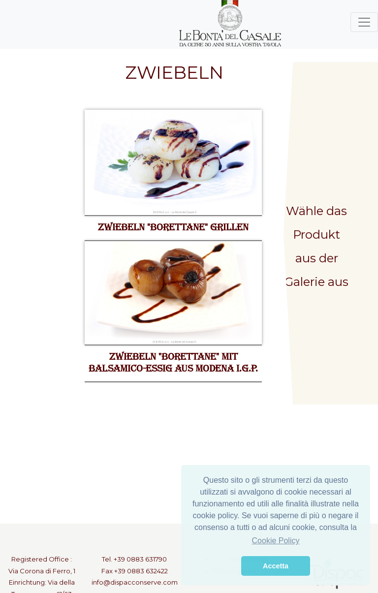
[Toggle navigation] (364, 22)
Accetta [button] (275, 566)
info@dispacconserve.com (135, 582)
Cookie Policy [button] (276, 540)
